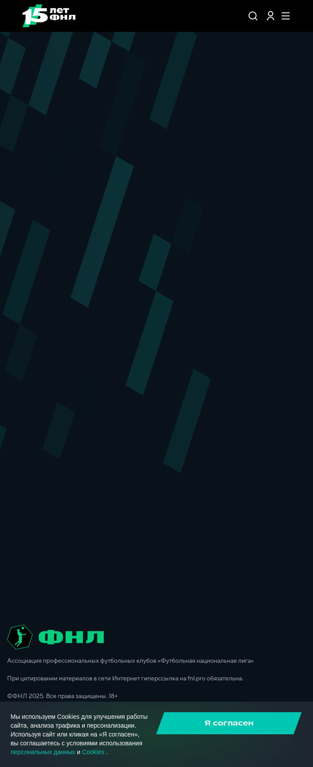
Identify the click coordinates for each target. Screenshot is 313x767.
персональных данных (43, 752)
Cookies (93, 752)
